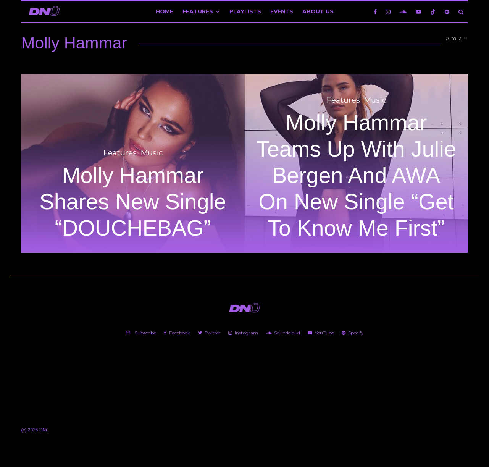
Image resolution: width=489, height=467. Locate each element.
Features (197, 11)
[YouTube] (418, 11)
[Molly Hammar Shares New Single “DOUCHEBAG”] (133, 163)
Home (164, 11)
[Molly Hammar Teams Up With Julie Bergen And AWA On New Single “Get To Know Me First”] (356, 163)
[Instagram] (388, 11)
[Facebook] (375, 11)
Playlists (245, 11)
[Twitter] (209, 333)
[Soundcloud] (403, 11)
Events (281, 11)
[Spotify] (447, 11)
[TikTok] (433, 11)
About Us (318, 11)
